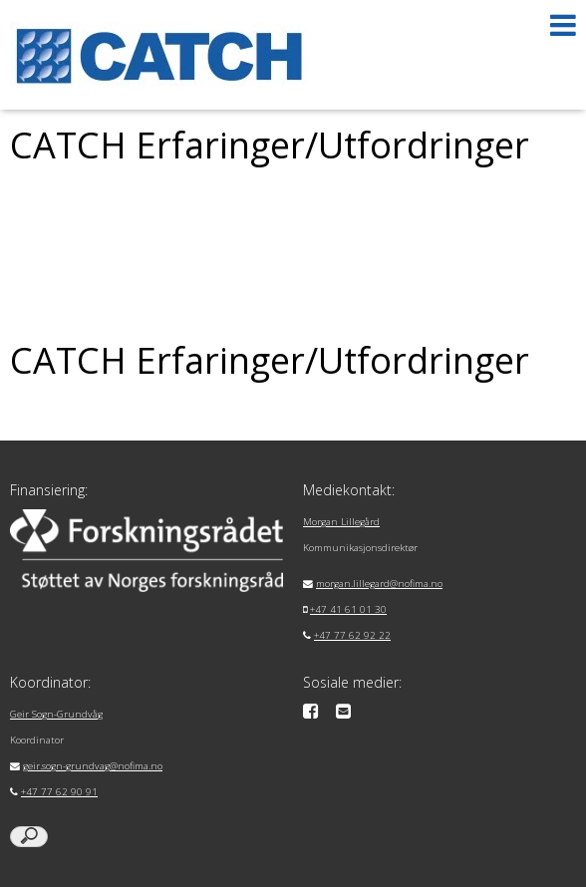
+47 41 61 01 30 (348, 609)
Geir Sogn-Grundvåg (56, 714)
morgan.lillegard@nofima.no (379, 583)
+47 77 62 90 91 (59, 791)
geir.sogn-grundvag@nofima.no (92, 765)
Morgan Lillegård (341, 521)
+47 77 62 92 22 (352, 635)
